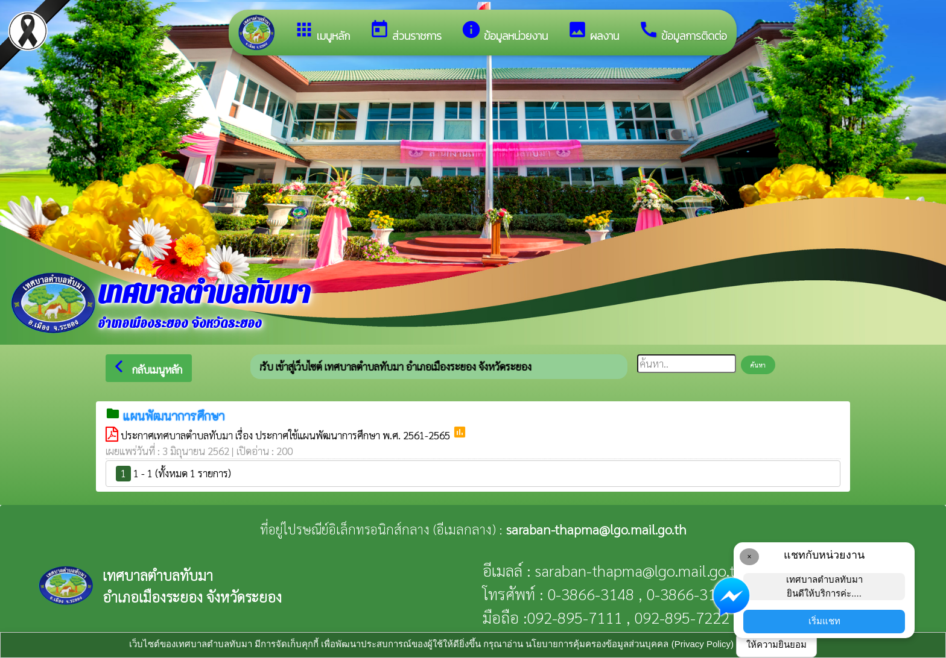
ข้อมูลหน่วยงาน (504, 31)
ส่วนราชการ (405, 31)
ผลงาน (593, 31)
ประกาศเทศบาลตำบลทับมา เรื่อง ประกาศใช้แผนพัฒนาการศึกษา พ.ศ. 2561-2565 (286, 435)
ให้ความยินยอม (776, 644)
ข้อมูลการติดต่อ (682, 31)
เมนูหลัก (322, 31)
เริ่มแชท (824, 621)
